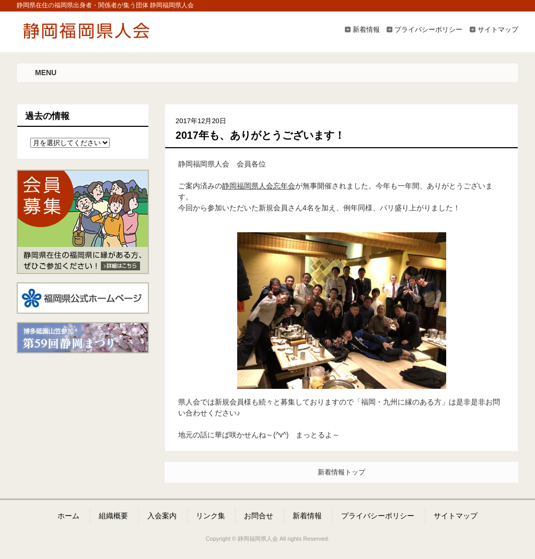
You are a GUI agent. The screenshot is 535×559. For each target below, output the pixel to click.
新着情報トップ (341, 472)
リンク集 (210, 516)
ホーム (68, 516)
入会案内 (162, 516)
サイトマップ (498, 29)
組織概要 (113, 516)
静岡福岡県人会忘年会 (258, 186)
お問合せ (258, 516)
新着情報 (366, 29)
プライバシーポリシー (428, 29)
